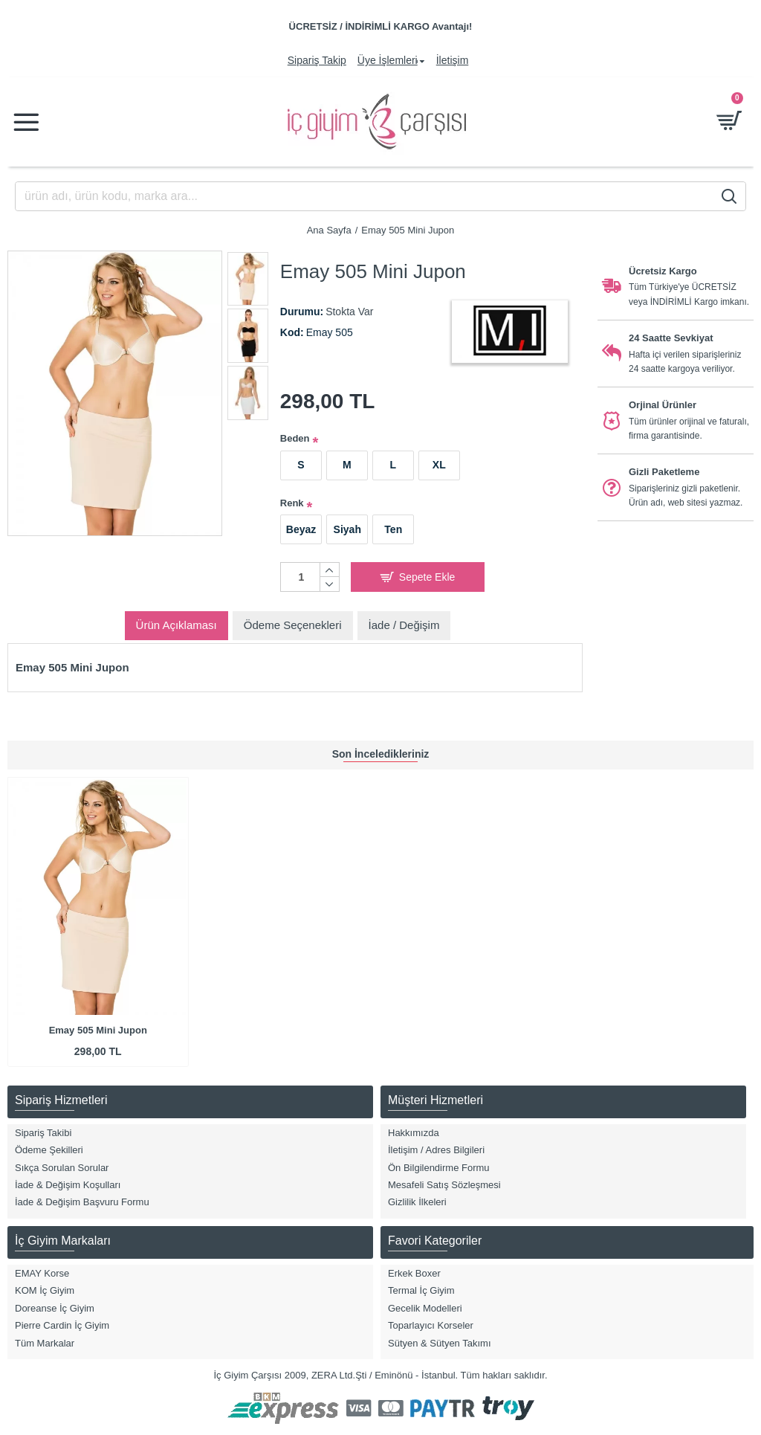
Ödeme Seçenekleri (293, 625)
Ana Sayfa (329, 230)
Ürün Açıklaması (176, 625)
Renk (292, 503)
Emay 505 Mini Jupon (98, 1030)
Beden (295, 438)
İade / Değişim (404, 625)
